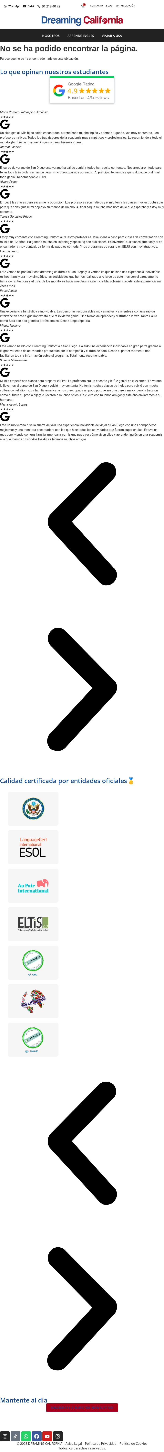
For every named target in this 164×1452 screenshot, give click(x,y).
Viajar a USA (112, 36)
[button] (82, 524)
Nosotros (51, 36)
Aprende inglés (80, 36)
